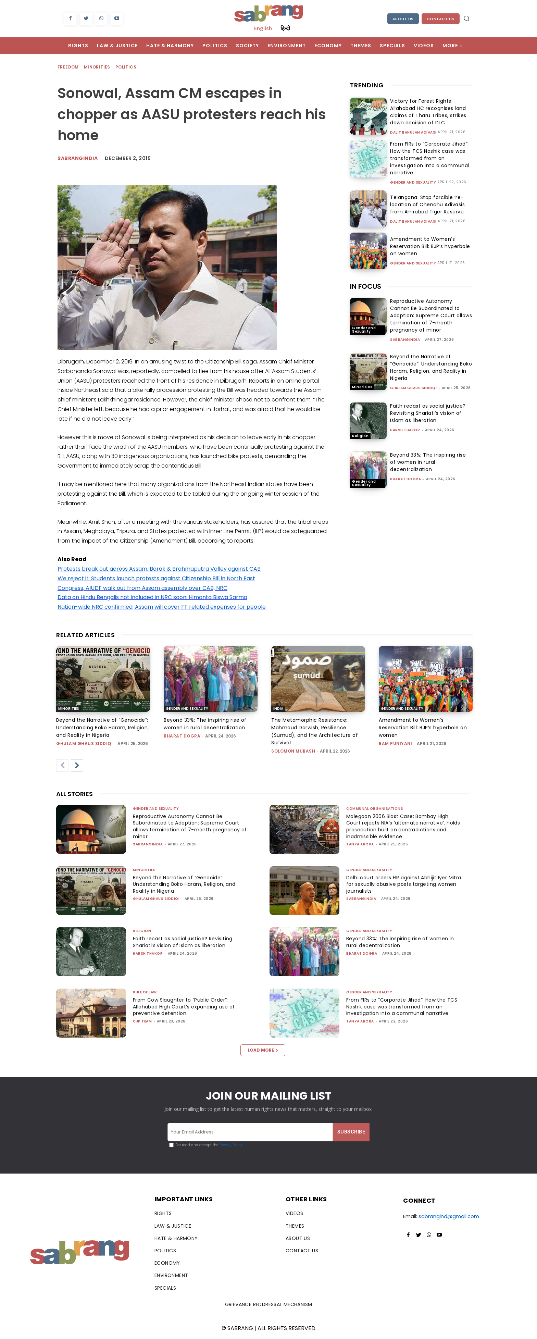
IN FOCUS (365, 286)
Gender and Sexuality (413, 182)
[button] (466, 18)
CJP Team (142, 1021)
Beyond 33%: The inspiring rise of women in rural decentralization (428, 462)
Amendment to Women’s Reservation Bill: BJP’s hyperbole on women (431, 246)
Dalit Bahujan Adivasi (413, 132)
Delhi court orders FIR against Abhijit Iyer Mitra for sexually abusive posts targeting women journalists (401, 884)
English (263, 28)
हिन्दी (285, 28)
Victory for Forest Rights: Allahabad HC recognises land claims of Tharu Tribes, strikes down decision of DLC (425, 112)
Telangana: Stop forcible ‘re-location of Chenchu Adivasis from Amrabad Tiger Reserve (425, 204)
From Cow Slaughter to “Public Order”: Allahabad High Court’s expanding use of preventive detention (187, 1006)
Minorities (97, 67)
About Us (403, 19)
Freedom (68, 67)
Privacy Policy (230, 1145)
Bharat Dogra (405, 479)
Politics (126, 67)
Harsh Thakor (405, 430)
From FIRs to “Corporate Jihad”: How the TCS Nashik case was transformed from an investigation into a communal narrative (427, 158)
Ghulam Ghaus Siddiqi (413, 387)
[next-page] (77, 765)
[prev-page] (62, 765)
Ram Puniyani (395, 743)
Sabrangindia (78, 158)
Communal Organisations (374, 808)
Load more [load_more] (263, 1050)
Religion (360, 435)
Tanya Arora (360, 844)
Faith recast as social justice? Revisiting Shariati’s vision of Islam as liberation (428, 413)
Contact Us (440, 19)
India (278, 708)
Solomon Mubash (293, 751)
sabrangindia (405, 339)
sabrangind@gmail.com (449, 1216)
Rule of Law (145, 992)
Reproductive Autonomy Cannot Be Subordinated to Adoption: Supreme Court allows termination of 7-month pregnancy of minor (431, 315)
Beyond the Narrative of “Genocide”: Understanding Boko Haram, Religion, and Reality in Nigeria (431, 367)
